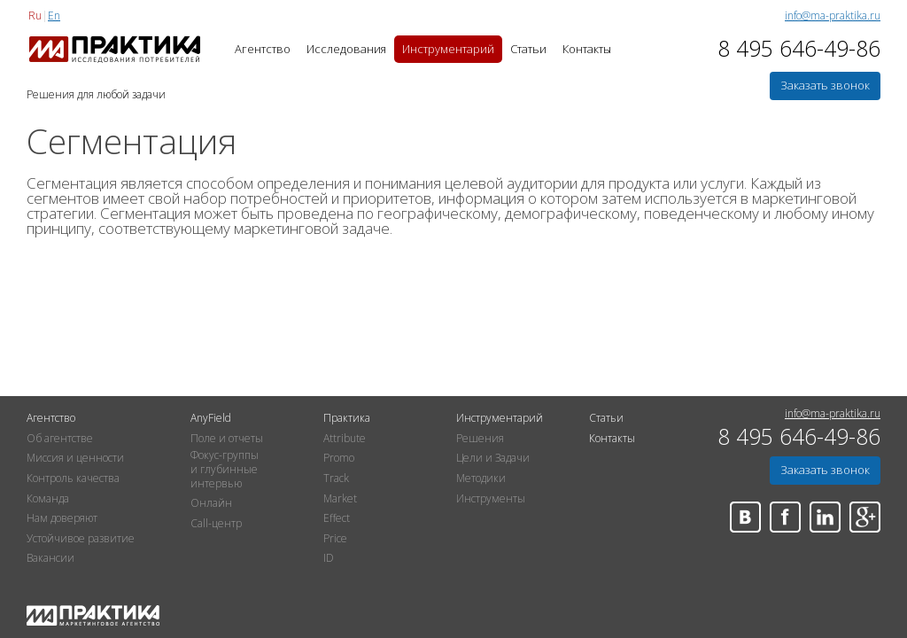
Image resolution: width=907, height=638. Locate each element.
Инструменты (490, 499)
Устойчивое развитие (81, 539)
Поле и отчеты (226, 439)
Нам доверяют (62, 518)
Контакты (586, 49)
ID (328, 558)
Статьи (528, 49)
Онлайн (211, 503)
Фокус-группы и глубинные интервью (224, 469)
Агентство (263, 49)
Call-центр (216, 524)
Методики (481, 478)
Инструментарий (448, 49)
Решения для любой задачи (96, 95)
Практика (346, 418)
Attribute (344, 439)
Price (335, 539)
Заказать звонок (825, 85)
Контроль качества (73, 478)
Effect (336, 518)
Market (340, 499)
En (54, 15)
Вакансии (50, 558)
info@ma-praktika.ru (832, 16)
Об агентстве (60, 439)
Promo (338, 458)
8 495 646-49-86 (798, 49)
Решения (480, 439)
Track (336, 478)
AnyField (210, 418)
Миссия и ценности (75, 458)
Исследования (346, 49)
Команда (48, 499)
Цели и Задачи (493, 458)
